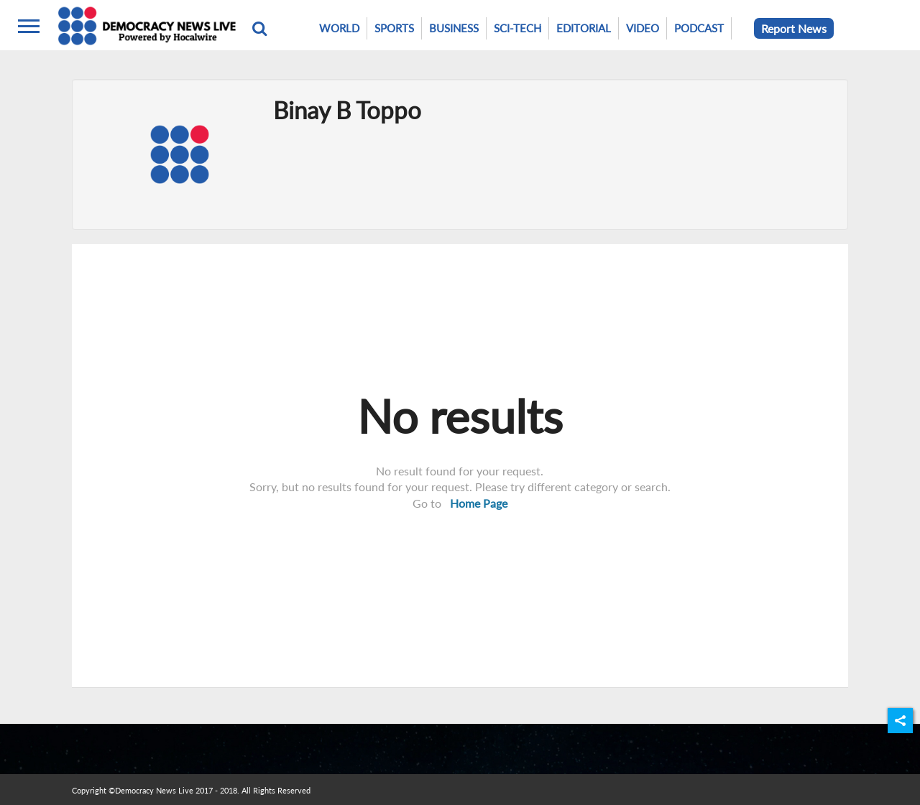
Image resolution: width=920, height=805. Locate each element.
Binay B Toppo (347, 110)
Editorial (583, 28)
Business (454, 28)
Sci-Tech (517, 28)
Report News (794, 28)
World (339, 28)
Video (642, 28)
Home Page (478, 503)
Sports (394, 28)
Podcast (699, 28)
